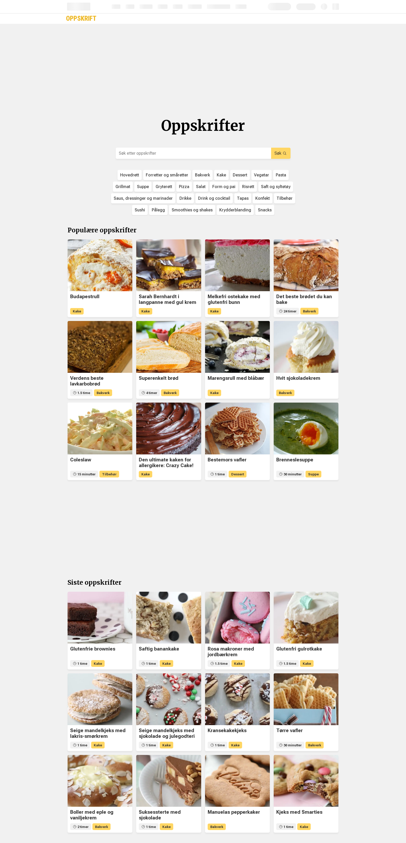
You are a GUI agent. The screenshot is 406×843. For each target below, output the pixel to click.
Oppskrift (81, 18)
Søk (280, 153)
